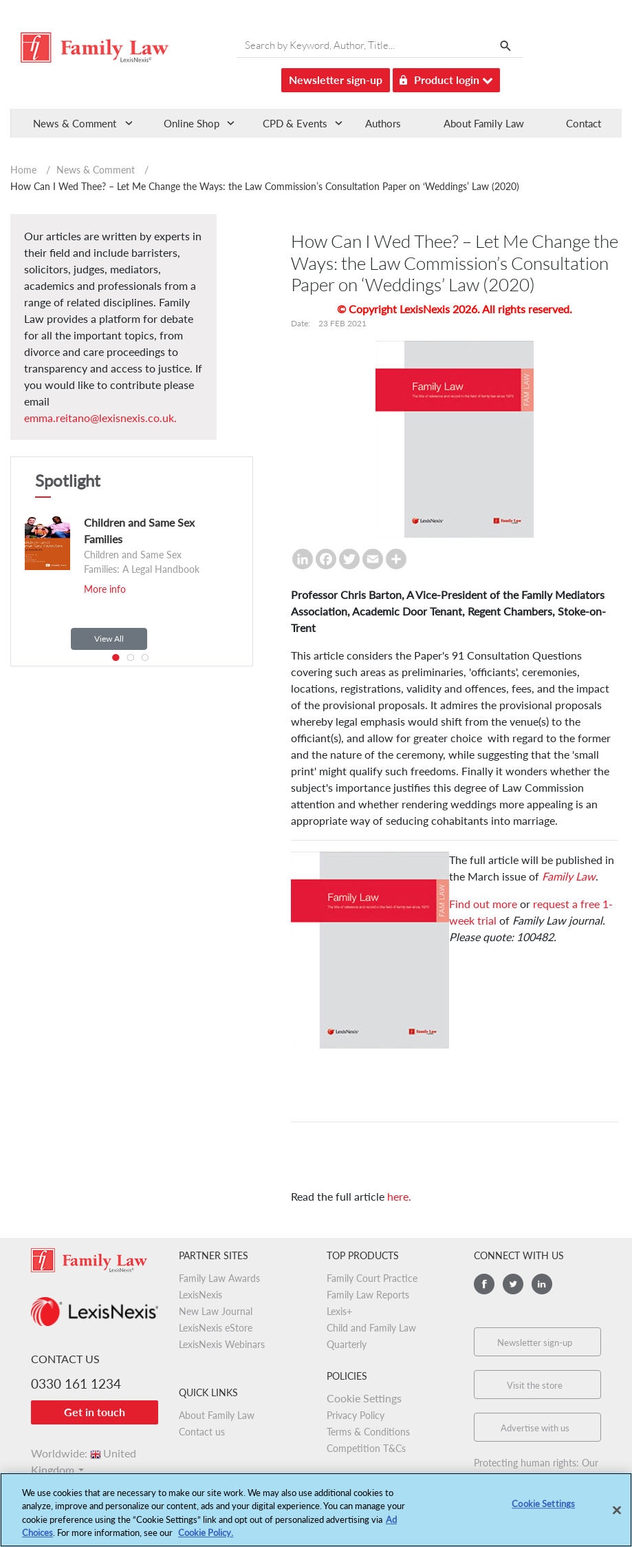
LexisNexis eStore (215, 1328)
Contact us (202, 1432)
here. (399, 1196)
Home (23, 170)
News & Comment (95, 170)
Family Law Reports (368, 1295)
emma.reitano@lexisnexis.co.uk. (100, 417)
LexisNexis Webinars (222, 1344)
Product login (446, 77)
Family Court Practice (372, 1278)
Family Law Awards (219, 1278)
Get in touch (94, 1411)
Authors (383, 123)
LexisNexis (200, 1295)
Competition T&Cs (366, 1448)
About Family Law (484, 123)
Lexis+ (339, 1311)
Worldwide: (83, 1453)
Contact (583, 123)
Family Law (569, 876)
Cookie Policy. (205, 1537)
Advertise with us (535, 1427)
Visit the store (535, 1385)
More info (105, 589)
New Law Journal (215, 1311)
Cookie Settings (364, 1397)
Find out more (483, 903)
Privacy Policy (355, 1415)
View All (109, 638)
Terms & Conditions (368, 1432)
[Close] (617, 1514)
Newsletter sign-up (335, 79)
